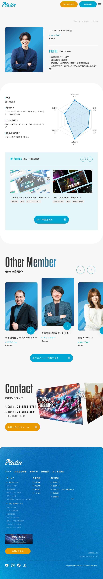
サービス (10, 478)
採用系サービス (14, 482)
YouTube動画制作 (12, 511)
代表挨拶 (38, 486)
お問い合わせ (69, 4)
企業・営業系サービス (16, 504)
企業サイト (56, 486)
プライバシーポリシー (87, 556)
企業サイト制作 (11, 507)
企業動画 (56, 497)
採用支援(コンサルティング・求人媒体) (19, 499)
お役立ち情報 (20, 471)
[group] (30, 186)
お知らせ (34, 471)
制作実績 (55, 478)
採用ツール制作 (11, 496)
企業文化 (38, 489)
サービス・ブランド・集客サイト (63, 489)
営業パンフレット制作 (14, 527)
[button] (83, 159)
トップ (8, 471)
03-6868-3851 (22, 411)
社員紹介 (85, 21)
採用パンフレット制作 (14, 492)
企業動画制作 (11, 514)
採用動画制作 (11, 489)
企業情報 (37, 478)
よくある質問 (58, 471)
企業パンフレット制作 (14, 524)
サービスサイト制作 (13, 517)
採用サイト (56, 482)
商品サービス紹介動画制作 (15, 521)
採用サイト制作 (11, 486)
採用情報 (88, 4)
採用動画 (56, 493)
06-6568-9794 (22, 406)
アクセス (38, 493)
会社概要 (38, 482)
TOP (75, 21)
